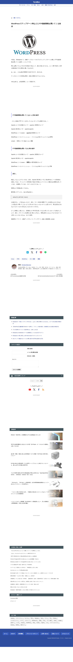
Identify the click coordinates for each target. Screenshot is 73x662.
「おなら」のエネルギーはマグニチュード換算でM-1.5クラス (25, 561)
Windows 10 (38, 635)
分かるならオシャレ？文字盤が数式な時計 (20, 579)
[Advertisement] (36, 10)
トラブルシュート (16, 635)
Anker (13, 637)
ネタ (12, 640)
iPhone (60, 632)
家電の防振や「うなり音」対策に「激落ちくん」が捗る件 (24, 585)
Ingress (58, 637)
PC (55, 632)
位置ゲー (24, 637)
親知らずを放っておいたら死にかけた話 (20, 600)
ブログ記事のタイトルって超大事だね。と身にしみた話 (27, 333)
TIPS (35, 632)
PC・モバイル (20, 5)
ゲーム (26, 5)
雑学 (58, 5)
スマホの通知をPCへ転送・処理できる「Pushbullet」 (23, 573)
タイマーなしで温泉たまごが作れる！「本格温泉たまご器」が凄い (26, 576)
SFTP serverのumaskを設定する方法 (19, 276)
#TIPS (19, 259)
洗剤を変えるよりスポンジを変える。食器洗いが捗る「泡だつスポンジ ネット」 (29, 593)
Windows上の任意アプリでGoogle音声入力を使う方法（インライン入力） (28, 570)
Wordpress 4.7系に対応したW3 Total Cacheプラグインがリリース (30, 339)
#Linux (13, 259)
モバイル (29, 632)
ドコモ (30, 637)
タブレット (30, 635)
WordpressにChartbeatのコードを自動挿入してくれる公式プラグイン (31, 336)
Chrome (28, 640)
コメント (14, 363)
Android (13, 632)
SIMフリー (41, 640)
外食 (47, 637)
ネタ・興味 (33, 5)
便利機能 (20, 648)
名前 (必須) (30, 352)
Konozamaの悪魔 (14, 611)
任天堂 (52, 637)
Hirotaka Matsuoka (27, 265)
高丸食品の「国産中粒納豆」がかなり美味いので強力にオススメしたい (27, 603)
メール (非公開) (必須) (32, 356)
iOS (48, 635)
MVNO (34, 640)
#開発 (43, 259)
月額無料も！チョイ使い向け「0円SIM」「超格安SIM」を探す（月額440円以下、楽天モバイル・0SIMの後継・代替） (36, 589)
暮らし (38, 5)
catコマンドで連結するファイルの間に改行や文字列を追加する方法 (30, 342)
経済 (43, 5)
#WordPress (27, 259)
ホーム (5, 648)
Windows (40, 632)
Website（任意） (31, 360)
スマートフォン (21, 632)
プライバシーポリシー (32, 648)
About (13, 648)
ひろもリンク (13, 614)
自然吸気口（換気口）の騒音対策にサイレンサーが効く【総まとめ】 (27, 596)
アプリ (24, 635)
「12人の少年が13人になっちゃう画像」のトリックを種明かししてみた (27, 557)
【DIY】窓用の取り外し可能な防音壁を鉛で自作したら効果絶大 (25, 564)
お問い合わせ (44, 648)
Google (18, 637)
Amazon (35, 637)
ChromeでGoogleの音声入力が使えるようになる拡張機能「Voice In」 (27, 567)
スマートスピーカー (20, 640)
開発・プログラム (50, 5)
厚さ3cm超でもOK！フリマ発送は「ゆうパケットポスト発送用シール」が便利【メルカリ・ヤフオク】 (35, 582)
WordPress (42, 637)
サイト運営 (54, 635)
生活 (46, 632)
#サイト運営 (36, 259)
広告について (55, 648)
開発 (44, 635)
